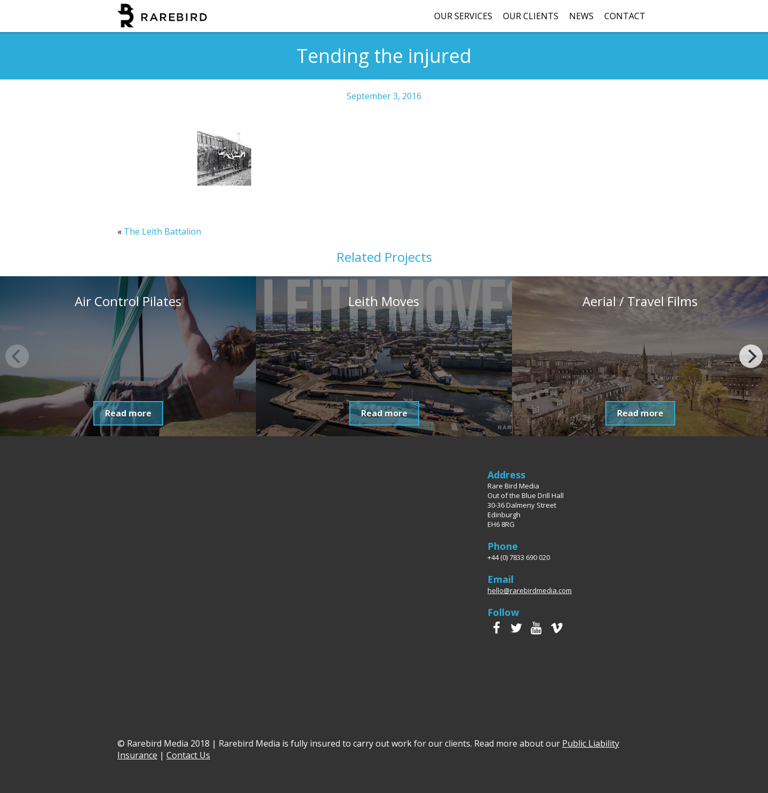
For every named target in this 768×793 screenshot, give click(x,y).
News (581, 16)
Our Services (463, 16)
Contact (624, 16)
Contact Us (188, 755)
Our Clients (530, 16)
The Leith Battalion (162, 231)
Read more (128, 413)
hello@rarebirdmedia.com (529, 590)
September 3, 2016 (384, 96)
